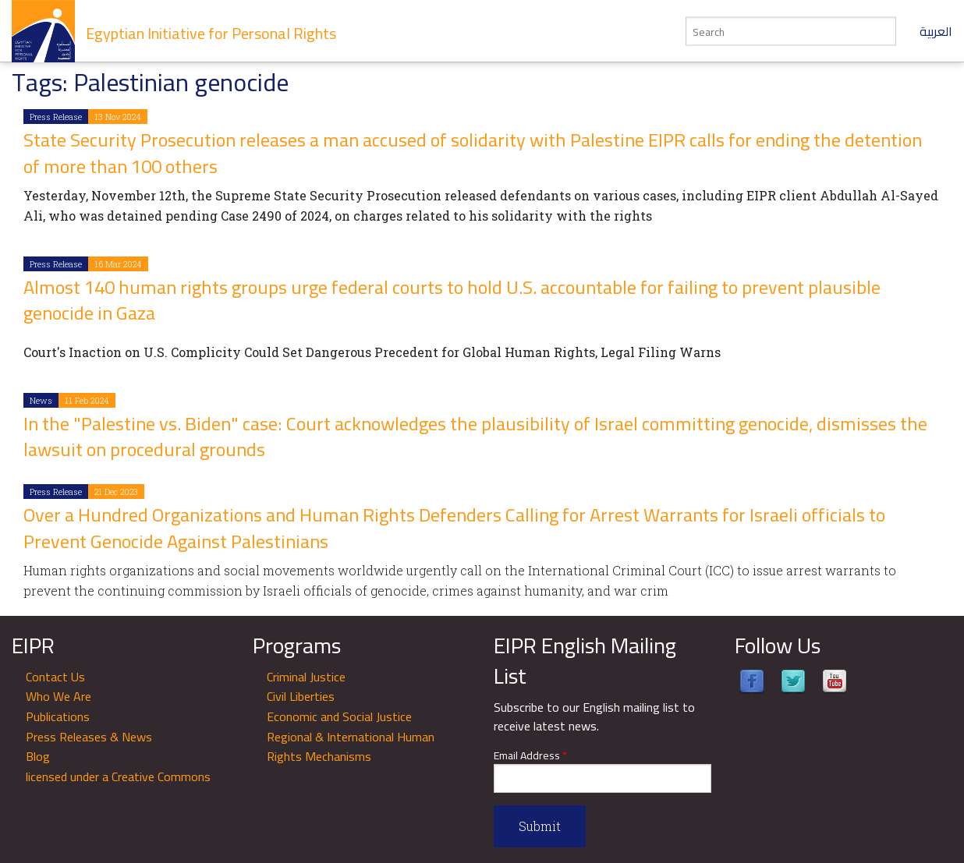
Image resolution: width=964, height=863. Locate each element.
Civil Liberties (301, 696)
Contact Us (55, 676)
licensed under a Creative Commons (118, 776)
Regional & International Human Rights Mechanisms (350, 747)
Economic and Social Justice (339, 716)
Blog (38, 756)
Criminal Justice (306, 676)
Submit (540, 826)
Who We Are (58, 696)
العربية (936, 31)
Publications (58, 716)
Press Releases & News (89, 736)
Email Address (530, 756)
